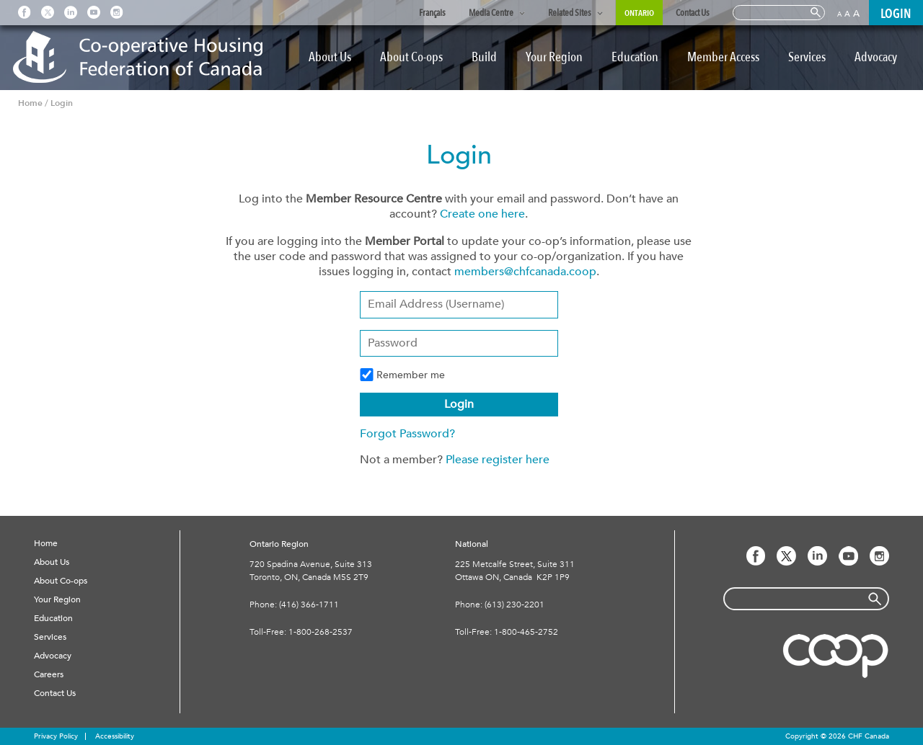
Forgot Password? (407, 434)
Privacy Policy (56, 736)
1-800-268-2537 (320, 632)
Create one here (482, 214)
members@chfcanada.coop (525, 272)
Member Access (723, 57)
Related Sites (569, 13)
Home (46, 543)
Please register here (497, 460)
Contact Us (693, 13)
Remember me (402, 375)
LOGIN (895, 14)
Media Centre (491, 13)
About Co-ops (411, 57)
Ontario (639, 13)
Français (432, 13)
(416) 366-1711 (309, 604)
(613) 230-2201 (514, 604)
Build (484, 57)
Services (807, 57)
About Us (330, 57)
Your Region (554, 57)
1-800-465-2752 (526, 632)
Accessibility (114, 736)
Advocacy (875, 57)
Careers (48, 674)
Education (634, 57)
